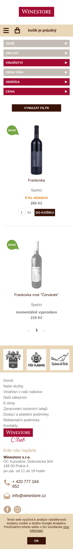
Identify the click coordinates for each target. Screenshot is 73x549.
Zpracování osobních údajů (25, 409)
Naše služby (13, 386)
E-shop (9, 403)
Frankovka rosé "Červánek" (36, 295)
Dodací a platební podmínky (26, 414)
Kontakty (10, 426)
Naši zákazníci (15, 397)
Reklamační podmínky (21, 420)
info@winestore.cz (29, 495)
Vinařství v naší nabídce (22, 392)
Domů (8, 380)
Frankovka (36, 180)
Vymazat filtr (36, 108)
